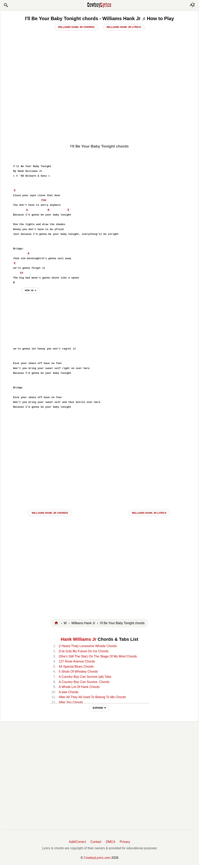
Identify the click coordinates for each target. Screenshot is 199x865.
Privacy (125, 841)
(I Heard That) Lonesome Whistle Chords (88, 646)
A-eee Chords (68, 692)
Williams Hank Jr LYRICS (149, 512)
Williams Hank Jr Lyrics (124, 27)
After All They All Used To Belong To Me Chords (92, 697)
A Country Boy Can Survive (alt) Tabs (85, 676)
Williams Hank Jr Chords (76, 27)
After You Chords (71, 702)
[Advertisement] (99, 113)
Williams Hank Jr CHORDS (50, 512)
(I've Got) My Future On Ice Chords (83, 651)
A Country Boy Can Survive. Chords (84, 682)
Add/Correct (77, 841)
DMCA (110, 841)
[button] (6, 5)
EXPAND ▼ (99, 707)
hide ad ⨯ (30, 290)
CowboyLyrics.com (97, 857)
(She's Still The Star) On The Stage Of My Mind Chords (98, 656)
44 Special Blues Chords (76, 666)
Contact (95, 841)
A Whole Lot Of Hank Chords (79, 687)
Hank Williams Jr (78, 639)
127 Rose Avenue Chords (77, 661)
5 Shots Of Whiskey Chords (78, 671)
